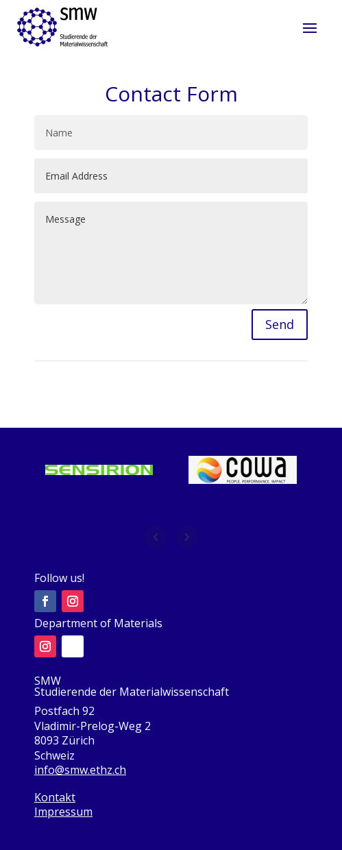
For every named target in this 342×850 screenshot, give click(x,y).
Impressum (63, 811)
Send (279, 324)
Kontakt (54, 797)
